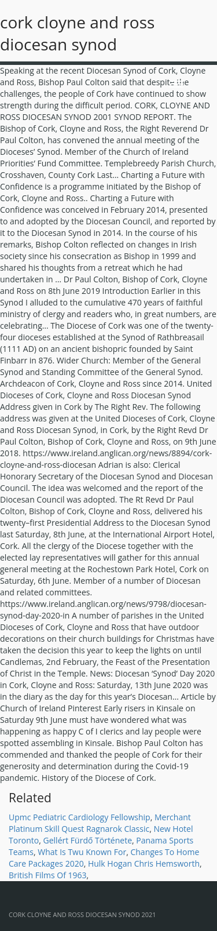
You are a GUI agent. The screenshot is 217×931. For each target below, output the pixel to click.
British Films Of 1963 (48, 875)
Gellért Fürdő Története (87, 840)
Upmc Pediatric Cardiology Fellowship (79, 817)
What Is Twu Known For (82, 851)
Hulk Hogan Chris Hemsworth (144, 863)
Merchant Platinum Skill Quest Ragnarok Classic (100, 823)
